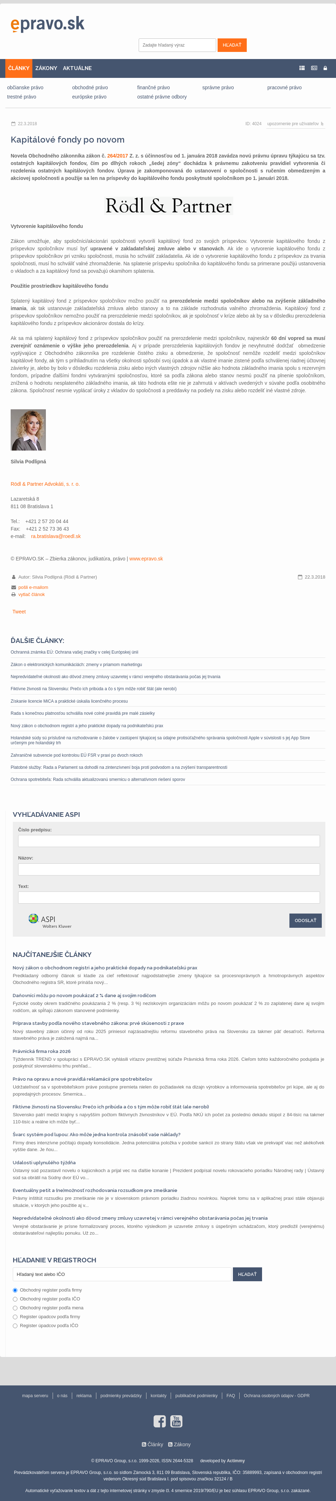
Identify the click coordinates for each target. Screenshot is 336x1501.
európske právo (89, 97)
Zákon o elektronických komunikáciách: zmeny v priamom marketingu (76, 664)
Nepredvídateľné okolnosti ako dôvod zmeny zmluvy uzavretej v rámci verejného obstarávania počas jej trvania (115, 676)
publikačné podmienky (196, 1395)
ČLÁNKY (19, 68)
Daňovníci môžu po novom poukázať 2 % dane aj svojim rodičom (84, 995)
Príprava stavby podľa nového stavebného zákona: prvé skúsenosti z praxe (98, 1023)
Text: (23, 886)
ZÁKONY (46, 68)
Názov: (25, 858)
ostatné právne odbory (162, 97)
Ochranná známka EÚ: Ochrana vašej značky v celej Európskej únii (74, 652)
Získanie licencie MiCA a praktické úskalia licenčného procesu (69, 701)
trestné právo (21, 97)
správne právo (218, 87)
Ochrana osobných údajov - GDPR (277, 1395)
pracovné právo (284, 87)
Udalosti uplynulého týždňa (44, 1162)
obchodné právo (90, 87)
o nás (62, 1395)
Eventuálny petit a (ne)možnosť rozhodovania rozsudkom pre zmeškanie (95, 1190)
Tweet (19, 611)
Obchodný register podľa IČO (46, 1299)
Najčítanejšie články (52, 954)
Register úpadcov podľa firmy (46, 1316)
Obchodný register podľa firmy (47, 1290)
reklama (84, 1395)
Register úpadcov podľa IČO (45, 1325)
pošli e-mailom (33, 587)
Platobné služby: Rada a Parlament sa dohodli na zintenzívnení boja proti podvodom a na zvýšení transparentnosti (119, 767)
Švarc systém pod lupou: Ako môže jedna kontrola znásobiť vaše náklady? (97, 1134)
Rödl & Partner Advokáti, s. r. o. (45, 484)
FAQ (230, 1395)
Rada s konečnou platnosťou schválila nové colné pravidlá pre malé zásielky (83, 713)
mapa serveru (35, 1395)
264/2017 (117, 156)
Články (155, 1444)
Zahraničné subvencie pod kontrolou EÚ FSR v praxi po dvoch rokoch (77, 755)
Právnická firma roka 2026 (42, 1051)
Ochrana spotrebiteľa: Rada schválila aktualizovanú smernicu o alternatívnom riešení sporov (98, 779)
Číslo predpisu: (35, 829)
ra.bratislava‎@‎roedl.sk (56, 536)
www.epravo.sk (146, 558)
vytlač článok (31, 594)
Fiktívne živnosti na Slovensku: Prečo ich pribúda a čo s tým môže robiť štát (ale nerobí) (94, 688)
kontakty (159, 1395)
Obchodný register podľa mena (48, 1307)
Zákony (182, 1444)
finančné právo (153, 87)
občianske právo (25, 87)
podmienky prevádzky (121, 1395)
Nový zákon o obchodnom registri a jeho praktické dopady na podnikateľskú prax (87, 725)
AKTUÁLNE (77, 68)
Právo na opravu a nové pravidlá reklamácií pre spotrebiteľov (82, 1079)
